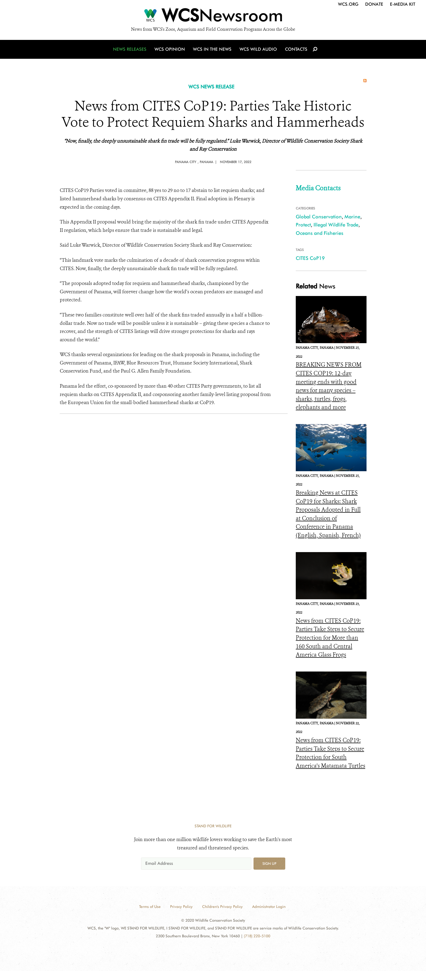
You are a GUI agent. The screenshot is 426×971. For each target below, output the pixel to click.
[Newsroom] (213, 16)
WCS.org (348, 4)
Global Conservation (319, 216)
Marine (352, 216)
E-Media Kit (402, 4)
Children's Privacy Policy (222, 906)
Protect (303, 225)
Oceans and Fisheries (319, 233)
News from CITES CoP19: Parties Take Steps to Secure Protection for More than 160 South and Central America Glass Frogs (330, 638)
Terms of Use (150, 906)
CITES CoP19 (310, 258)
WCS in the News (212, 49)
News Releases (129, 49)
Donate (374, 4)
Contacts (296, 49)
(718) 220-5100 (257, 936)
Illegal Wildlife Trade (336, 225)
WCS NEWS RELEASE (211, 86)
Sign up (269, 863)
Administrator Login (269, 906)
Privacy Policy (181, 906)
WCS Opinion (169, 49)
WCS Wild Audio (258, 49)
